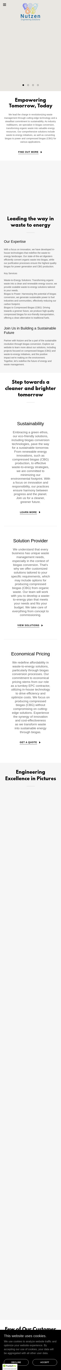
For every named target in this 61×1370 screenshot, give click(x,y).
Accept (44, 1362)
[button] (23, 85)
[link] (30, 4)
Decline (16, 1362)
